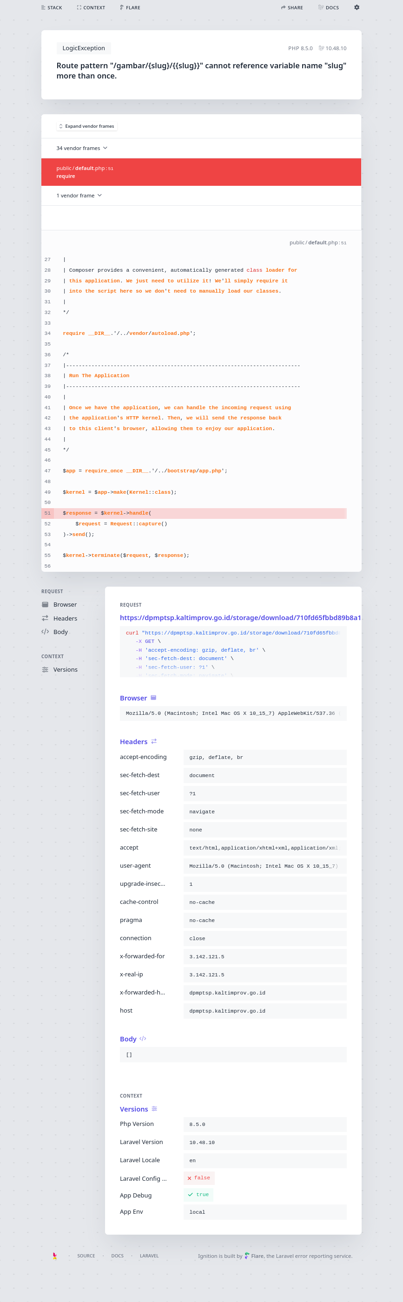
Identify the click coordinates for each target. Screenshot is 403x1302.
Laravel (149, 1256)
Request (52, 592)
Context (52, 657)
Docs (118, 1256)
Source (86, 1256)
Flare (254, 1255)
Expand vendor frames (86, 126)
